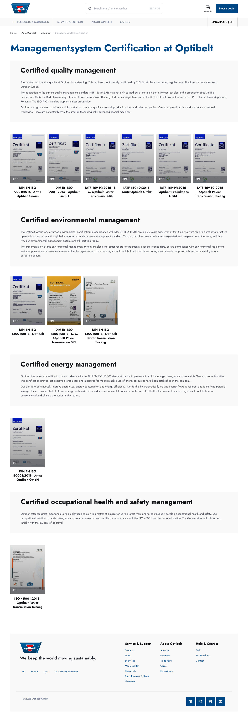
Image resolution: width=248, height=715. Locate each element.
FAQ (198, 650)
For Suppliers (203, 655)
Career (163, 666)
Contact (200, 660)
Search (154, 8)
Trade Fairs (166, 660)
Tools (127, 655)
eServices (130, 660)
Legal (46, 671)
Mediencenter (132, 666)
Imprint (34, 671)
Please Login (227, 8)
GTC (23, 671)
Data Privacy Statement (66, 671)
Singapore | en (222, 22)
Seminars (130, 650)
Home (13, 32)
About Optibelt (29, 32)
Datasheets (130, 671)
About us (45, 32)
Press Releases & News (137, 676)
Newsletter (130, 681)
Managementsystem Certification (71, 32)
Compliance (166, 671)
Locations (165, 655)
